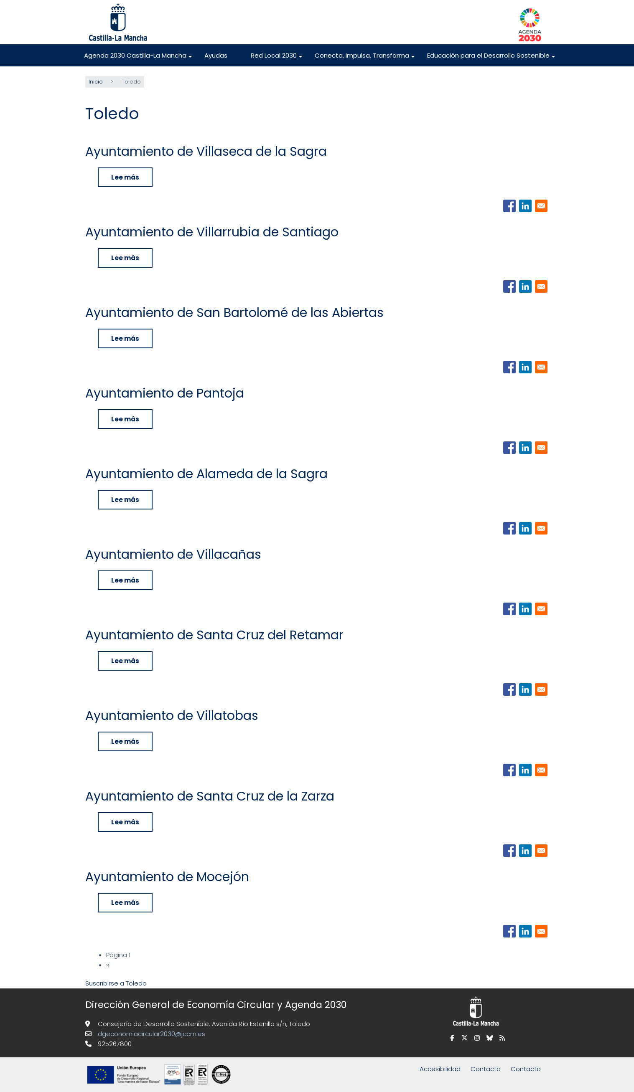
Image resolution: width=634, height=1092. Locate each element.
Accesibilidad (440, 1068)
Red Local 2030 (277, 58)
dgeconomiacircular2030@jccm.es (150, 1033)
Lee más (132, 179)
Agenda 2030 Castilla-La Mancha (138, 58)
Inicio (96, 81)
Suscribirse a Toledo (116, 982)
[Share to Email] (541, 205)
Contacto (486, 1068)
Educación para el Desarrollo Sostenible (491, 58)
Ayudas (215, 55)
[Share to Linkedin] (525, 205)
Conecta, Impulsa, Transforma (365, 58)
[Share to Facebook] (509, 205)
